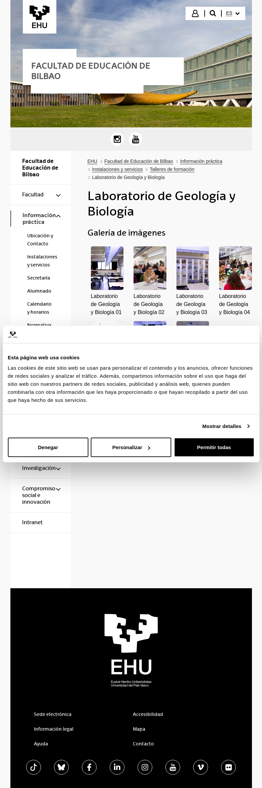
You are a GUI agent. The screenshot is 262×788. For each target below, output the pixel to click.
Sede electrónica (52, 714)
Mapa (139, 729)
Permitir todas (214, 447)
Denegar (48, 447)
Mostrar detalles (222, 426)
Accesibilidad (148, 714)
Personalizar (131, 447)
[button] (107, 281)
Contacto (143, 743)
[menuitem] (233, 13)
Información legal (53, 729)
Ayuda (41, 743)
